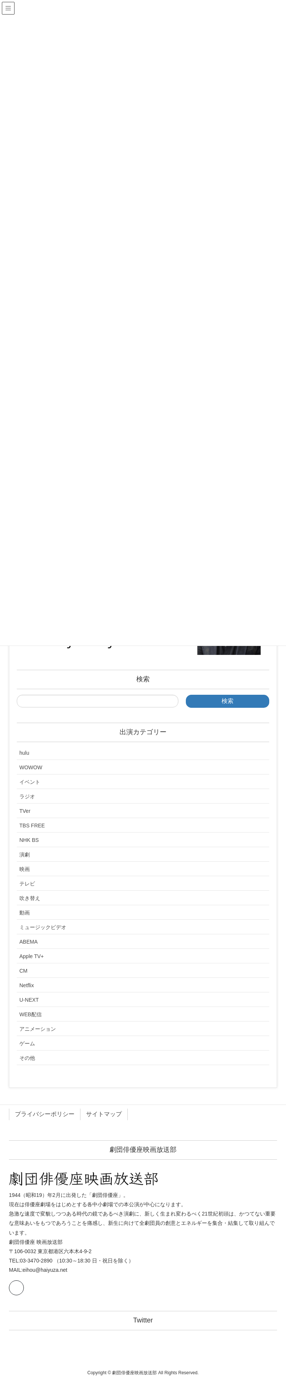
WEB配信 (30, 1014)
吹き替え (29, 898)
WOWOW (30, 767)
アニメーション (37, 1029)
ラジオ (27, 796)
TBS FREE (32, 825)
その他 (27, 1058)
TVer (25, 811)
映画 (24, 869)
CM (23, 971)
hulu (24, 753)
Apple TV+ (31, 956)
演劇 (24, 855)
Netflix (26, 985)
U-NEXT (29, 1000)
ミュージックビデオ (42, 927)
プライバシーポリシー (44, 1114)
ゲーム (27, 1043)
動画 (24, 913)
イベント (29, 782)
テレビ (27, 884)
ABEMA (28, 942)
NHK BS (29, 840)
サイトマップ (104, 1114)
